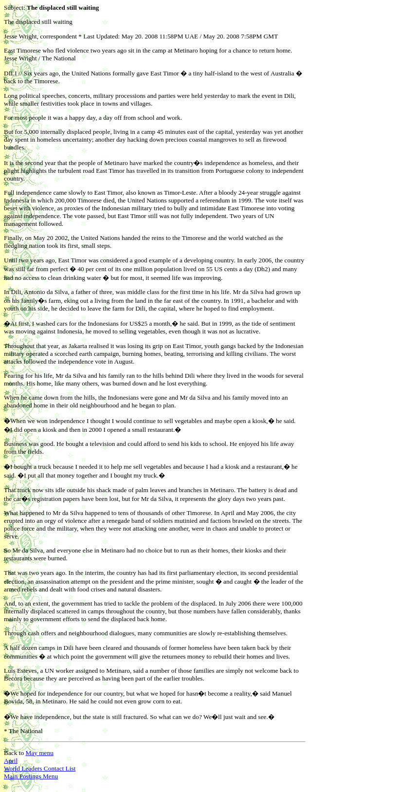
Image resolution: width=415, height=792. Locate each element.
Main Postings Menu (31, 776)
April (11, 760)
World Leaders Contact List (39, 768)
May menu (39, 752)
